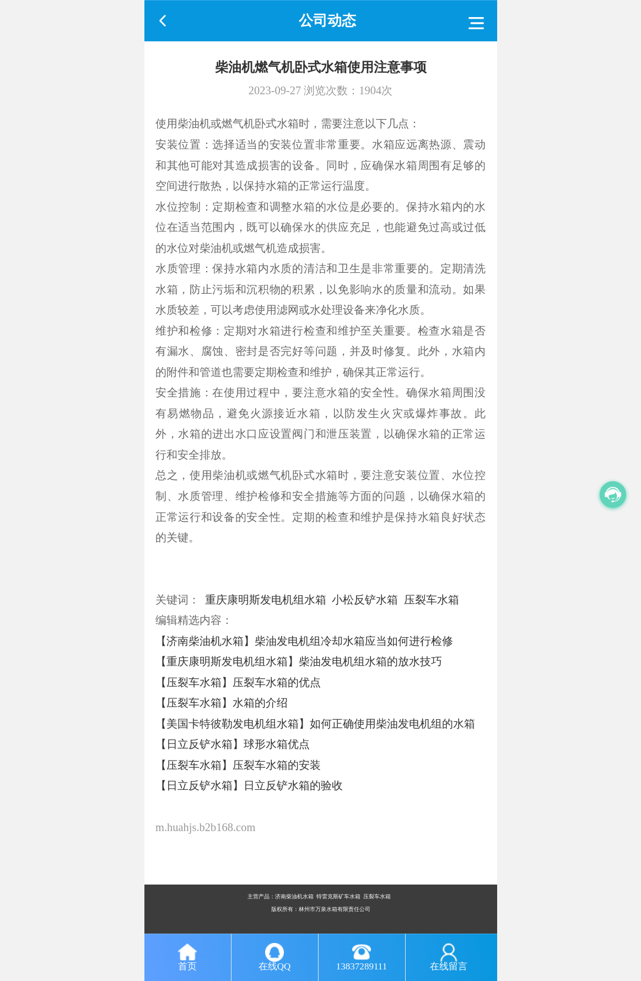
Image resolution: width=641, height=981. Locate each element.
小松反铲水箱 (365, 600)
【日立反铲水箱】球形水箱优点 (232, 744)
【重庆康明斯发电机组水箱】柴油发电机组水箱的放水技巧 (298, 661)
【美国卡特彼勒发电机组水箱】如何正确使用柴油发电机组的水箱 (315, 724)
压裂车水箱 (431, 600)
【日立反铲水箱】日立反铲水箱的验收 (249, 785)
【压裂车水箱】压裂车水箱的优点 (238, 682)
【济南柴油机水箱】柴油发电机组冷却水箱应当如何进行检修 (304, 641)
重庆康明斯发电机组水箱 (265, 600)
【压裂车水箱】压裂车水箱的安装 (238, 765)
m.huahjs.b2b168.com (205, 827)
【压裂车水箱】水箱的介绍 (221, 703)
